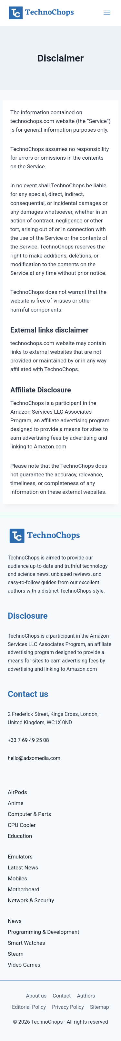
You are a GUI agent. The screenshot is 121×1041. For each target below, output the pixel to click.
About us (36, 996)
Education (20, 836)
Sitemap (99, 1007)
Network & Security (31, 900)
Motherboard (23, 889)
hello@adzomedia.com (34, 758)
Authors (86, 996)
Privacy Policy (68, 1007)
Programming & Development (43, 932)
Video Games (24, 964)
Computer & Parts (29, 814)
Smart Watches (26, 943)
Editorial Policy (29, 1007)
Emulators (20, 856)
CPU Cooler (21, 825)
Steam (16, 954)
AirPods (17, 792)
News (15, 921)
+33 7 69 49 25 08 (28, 740)
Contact (62, 996)
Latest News (23, 867)
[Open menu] (106, 12)
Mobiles (17, 878)
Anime (16, 803)
